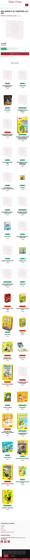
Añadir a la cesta (15, 53)
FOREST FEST (22, 284)
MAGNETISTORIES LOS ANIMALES (7, 86)
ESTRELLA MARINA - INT (7, 260)
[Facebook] (2, 541)
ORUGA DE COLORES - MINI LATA (22, 309)
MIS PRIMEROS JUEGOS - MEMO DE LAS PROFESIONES (22, 163)
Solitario (19, 15)
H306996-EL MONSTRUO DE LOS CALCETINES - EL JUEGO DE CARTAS (22, 138)
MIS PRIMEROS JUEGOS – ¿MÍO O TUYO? (7, 212)
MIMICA (22, 332)
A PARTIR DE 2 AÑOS (11, 15)
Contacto (3, 525)
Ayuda (2, 527)
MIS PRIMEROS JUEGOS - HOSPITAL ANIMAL (7, 135)
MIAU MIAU (7, 334)
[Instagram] (9, 541)
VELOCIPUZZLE (7, 457)
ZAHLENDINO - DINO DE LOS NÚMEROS (22, 382)
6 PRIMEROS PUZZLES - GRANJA (22, 110)
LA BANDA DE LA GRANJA (7, 483)
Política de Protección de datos (7, 532)
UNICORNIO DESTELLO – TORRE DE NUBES (22, 212)
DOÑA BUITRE (22, 85)
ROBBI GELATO (22, 260)
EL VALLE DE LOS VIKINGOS (22, 458)
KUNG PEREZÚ (22, 407)
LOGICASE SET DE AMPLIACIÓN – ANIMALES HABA (7, 432)
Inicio (2, 8)
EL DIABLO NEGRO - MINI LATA (7, 309)
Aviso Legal (3, 530)
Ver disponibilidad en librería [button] (7, 56)
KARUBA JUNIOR (7, 407)
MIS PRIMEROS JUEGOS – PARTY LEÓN (22, 237)
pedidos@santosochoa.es (19, 537)
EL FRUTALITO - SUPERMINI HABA (7, 358)
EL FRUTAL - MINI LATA (7, 507)
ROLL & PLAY (22, 357)
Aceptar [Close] (6, 555)
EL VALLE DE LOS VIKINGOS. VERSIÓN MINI (7, 188)
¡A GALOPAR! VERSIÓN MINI (7, 163)
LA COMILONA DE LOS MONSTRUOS (22, 434)
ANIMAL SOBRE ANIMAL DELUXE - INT (7, 284)
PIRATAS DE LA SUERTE (7, 384)
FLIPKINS (22, 187)
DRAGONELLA (7, 110)
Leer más (13, 555)
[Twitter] (5, 541)
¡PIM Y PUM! (7, 236)
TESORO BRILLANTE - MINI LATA (22, 482)
